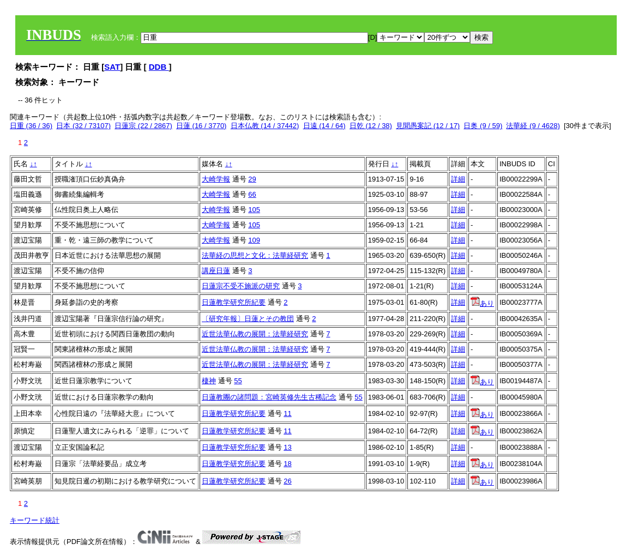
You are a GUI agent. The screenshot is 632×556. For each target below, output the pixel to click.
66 (252, 194)
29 (252, 179)
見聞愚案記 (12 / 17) (428, 126)
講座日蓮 (216, 271)
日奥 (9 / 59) (483, 126)
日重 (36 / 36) (31, 126)
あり (482, 303)
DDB (159, 66)
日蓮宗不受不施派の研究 (241, 286)
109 (254, 240)
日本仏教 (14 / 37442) (265, 126)
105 (254, 210)
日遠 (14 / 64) (324, 126)
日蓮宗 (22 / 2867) (143, 126)
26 (287, 481)
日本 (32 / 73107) (83, 126)
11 (287, 413)
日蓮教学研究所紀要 (234, 302)
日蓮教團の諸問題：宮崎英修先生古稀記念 (269, 397)
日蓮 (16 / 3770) (201, 126)
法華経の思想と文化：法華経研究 (255, 255)
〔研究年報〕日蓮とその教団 (248, 319)
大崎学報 (216, 179)
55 (238, 381)
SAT (112, 66)
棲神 (209, 381)
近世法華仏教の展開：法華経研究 (255, 334)
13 (287, 447)
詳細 (458, 179)
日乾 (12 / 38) (371, 126)
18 (287, 464)
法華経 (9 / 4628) (532, 126)
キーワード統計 (34, 520)
